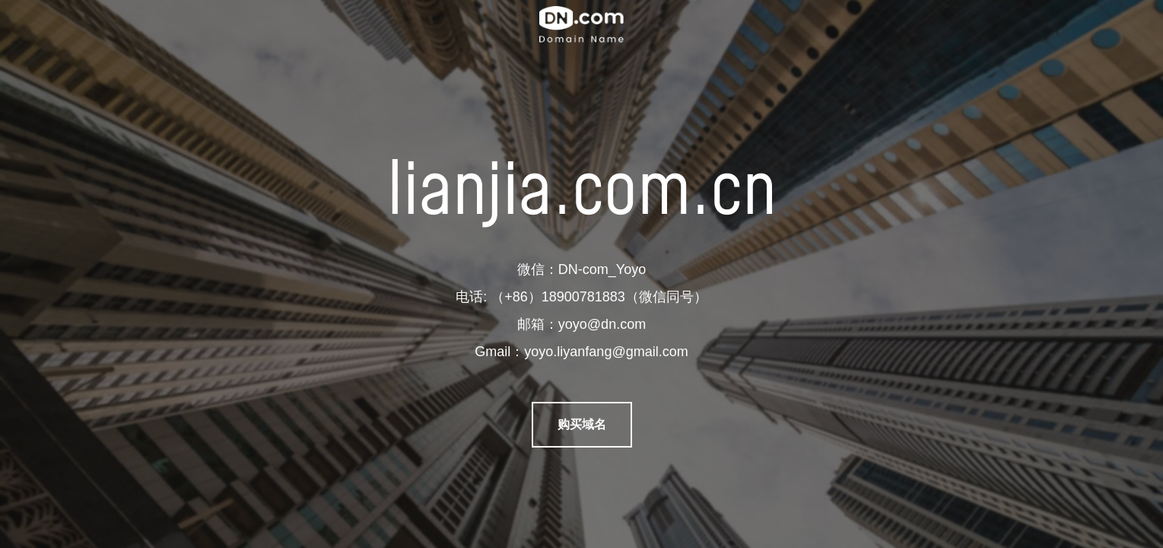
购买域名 (582, 424)
